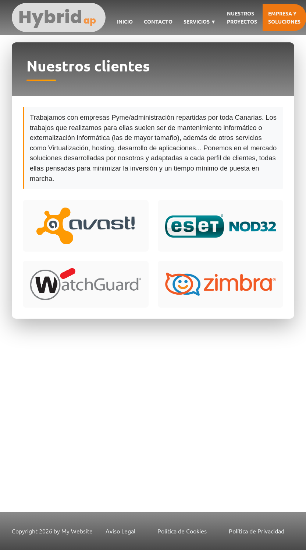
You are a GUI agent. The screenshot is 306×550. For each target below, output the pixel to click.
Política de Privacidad (256, 531)
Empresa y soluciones (284, 17)
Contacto (158, 21)
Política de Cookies (182, 531)
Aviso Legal (120, 531)
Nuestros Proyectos (242, 17)
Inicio (125, 21)
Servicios (200, 21)
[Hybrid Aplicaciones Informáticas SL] (59, 17)
